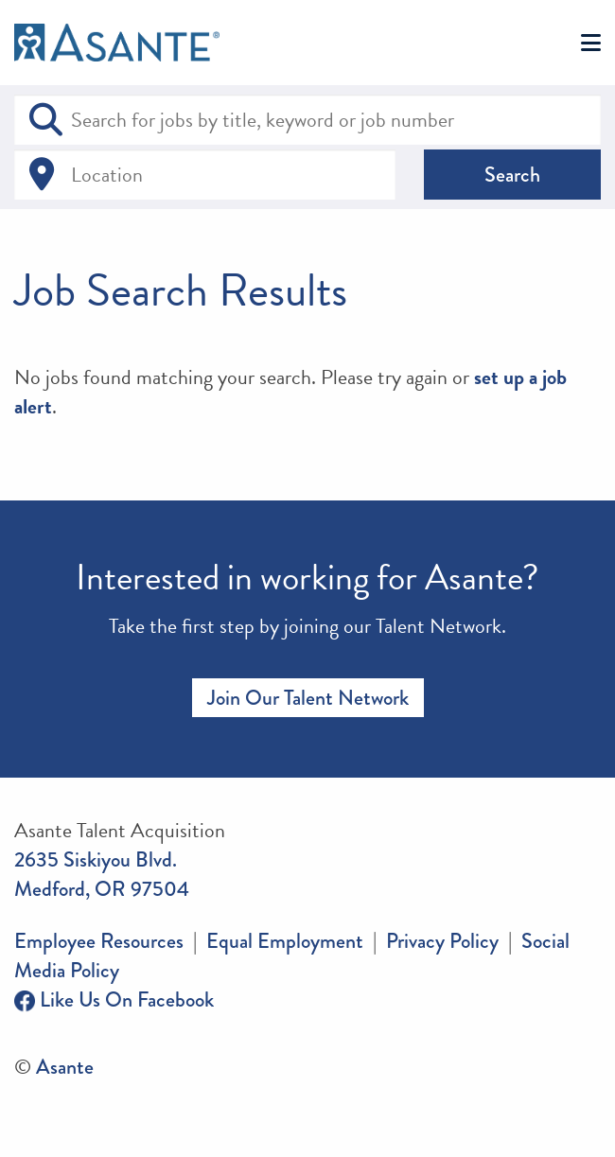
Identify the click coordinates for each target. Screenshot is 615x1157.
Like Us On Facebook (114, 999)
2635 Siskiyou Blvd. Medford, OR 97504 (101, 874)
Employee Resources (99, 940)
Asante (65, 1066)
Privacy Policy (442, 940)
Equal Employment (284, 940)
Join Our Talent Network (308, 697)
